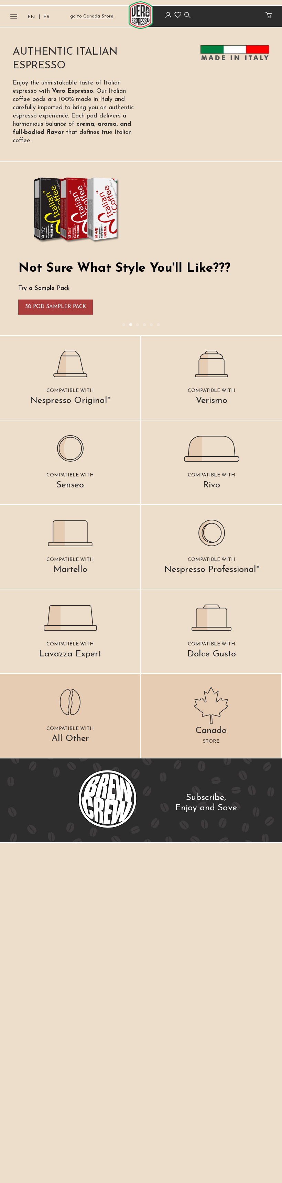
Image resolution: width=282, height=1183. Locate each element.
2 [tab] (130, 325)
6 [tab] (158, 325)
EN (31, 17)
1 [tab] (123, 325)
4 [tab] (144, 325)
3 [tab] (137, 325)
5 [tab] (151, 325)
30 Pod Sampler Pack (55, 306)
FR (46, 17)
